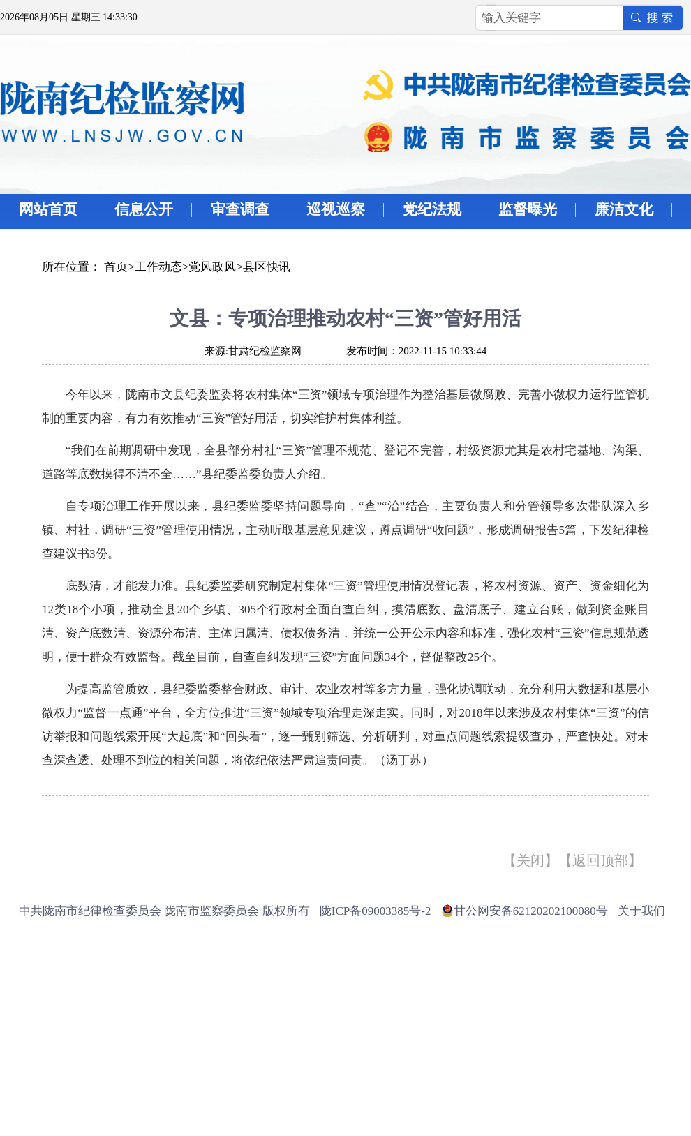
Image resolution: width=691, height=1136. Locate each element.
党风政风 (212, 267)
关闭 (530, 860)
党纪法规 (432, 209)
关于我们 (641, 911)
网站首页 (48, 209)
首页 (116, 267)
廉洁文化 (624, 209)
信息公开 (143, 209)
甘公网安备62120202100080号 (531, 911)
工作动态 (158, 267)
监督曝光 (527, 209)
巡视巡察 (335, 209)
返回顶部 (600, 860)
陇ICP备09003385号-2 (375, 911)
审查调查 (240, 209)
